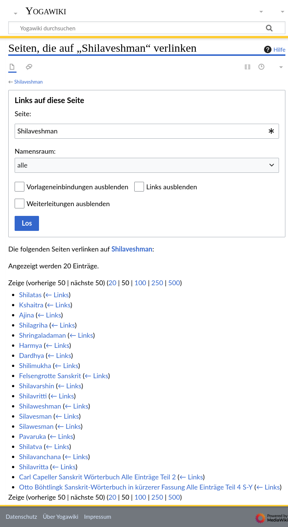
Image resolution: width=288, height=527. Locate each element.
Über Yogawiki (60, 516)
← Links (57, 294)
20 (112, 282)
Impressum (97, 516)
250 (157, 282)
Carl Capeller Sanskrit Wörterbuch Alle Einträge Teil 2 (97, 477)
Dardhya (31, 355)
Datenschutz (21, 516)
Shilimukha (35, 365)
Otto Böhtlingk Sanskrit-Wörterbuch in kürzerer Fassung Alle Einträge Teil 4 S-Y (136, 487)
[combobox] (147, 131)
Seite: (23, 113)
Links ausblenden (171, 187)
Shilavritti (33, 396)
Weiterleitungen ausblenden (68, 203)
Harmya (30, 345)
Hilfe (273, 49)
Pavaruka (32, 436)
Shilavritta (33, 467)
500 (174, 282)
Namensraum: (35, 151)
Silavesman (35, 416)
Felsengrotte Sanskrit (50, 375)
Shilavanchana (40, 456)
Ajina (26, 315)
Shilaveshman (28, 82)
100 (140, 282)
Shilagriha (33, 325)
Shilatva (30, 446)
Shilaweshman (40, 406)
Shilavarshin (36, 386)
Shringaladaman (42, 335)
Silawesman (36, 426)
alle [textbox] (22, 165)
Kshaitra (31, 305)
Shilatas (30, 294)
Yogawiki (46, 11)
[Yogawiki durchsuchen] (147, 28)
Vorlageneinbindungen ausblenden (78, 187)
